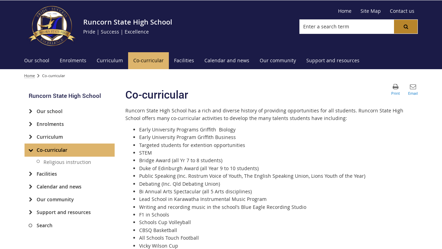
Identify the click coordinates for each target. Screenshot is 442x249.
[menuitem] (37, 60)
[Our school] (31, 111)
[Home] (345, 11)
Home (29, 75)
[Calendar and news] (31, 187)
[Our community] (31, 199)
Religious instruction (67, 162)
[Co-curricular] (31, 150)
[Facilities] (31, 174)
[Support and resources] (31, 212)
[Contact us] (402, 11)
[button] (405, 27)
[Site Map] (370, 11)
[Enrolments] (31, 124)
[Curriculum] (31, 137)
